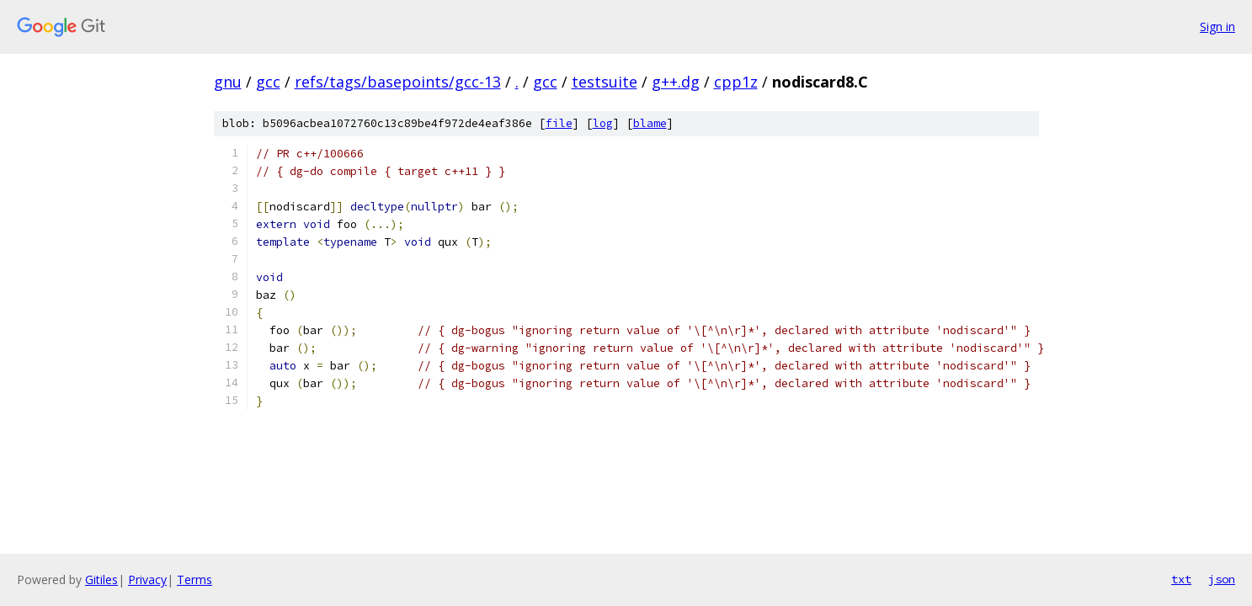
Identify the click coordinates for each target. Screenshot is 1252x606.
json (1221, 579)
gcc (268, 82)
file (559, 123)
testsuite (604, 82)
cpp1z (736, 82)
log (603, 123)
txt (1181, 579)
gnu (228, 82)
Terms (194, 579)
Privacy (147, 579)
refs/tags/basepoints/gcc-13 (398, 82)
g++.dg (676, 82)
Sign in (1217, 27)
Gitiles (101, 579)
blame (650, 123)
